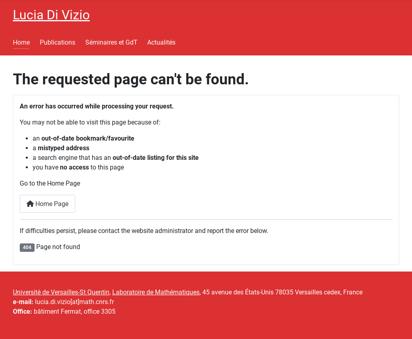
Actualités (161, 42)
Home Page (47, 204)
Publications (57, 42)
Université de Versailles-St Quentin (61, 292)
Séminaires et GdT (111, 42)
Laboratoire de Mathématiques (156, 292)
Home (21, 42)
